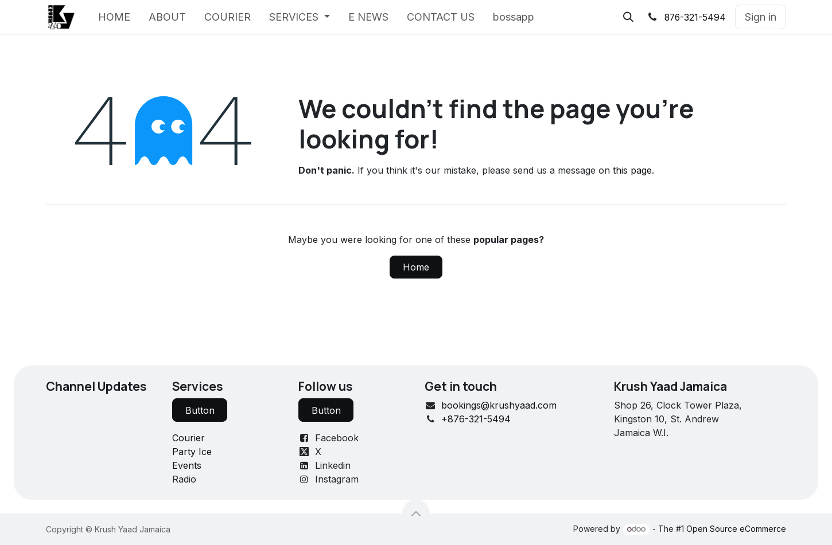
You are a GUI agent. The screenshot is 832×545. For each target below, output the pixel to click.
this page (632, 170)
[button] (628, 17)
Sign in (760, 17)
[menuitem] (114, 17)
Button (200, 410)
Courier (188, 438)
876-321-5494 (695, 17)
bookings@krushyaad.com (499, 405)
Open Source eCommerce (736, 529)
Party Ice (192, 451)
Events (186, 465)
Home (416, 267)
